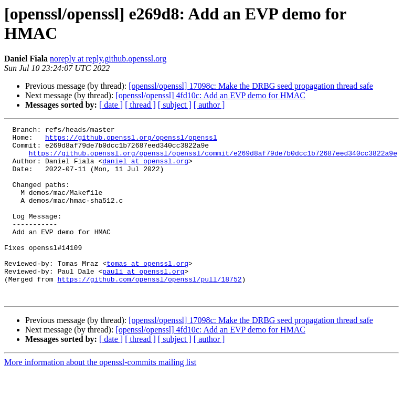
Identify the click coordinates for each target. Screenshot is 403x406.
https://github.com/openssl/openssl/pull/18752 (149, 310)
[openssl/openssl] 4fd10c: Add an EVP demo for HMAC (210, 95)
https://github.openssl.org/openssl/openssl (131, 140)
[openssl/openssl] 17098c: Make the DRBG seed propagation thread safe (251, 85)
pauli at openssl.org (143, 301)
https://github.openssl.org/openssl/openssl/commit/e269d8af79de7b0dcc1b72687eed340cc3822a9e (213, 159)
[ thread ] (140, 104)
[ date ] (111, 104)
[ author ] (209, 104)
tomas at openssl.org (147, 291)
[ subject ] (175, 104)
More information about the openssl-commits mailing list (100, 396)
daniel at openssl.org (145, 168)
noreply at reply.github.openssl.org (108, 58)
